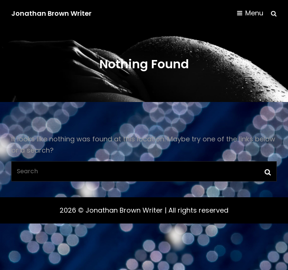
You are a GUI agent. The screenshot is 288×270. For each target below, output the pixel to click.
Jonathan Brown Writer (51, 13)
